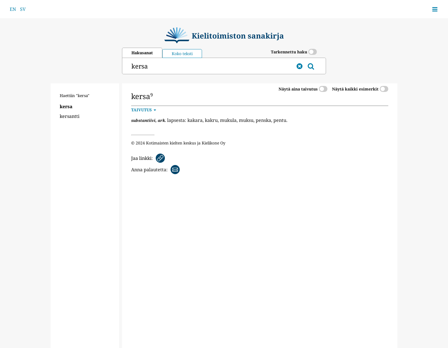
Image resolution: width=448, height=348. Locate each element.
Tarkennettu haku (294, 52)
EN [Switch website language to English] (13, 9)
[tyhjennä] (299, 66)
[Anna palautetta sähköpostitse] (155, 169)
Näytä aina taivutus (303, 89)
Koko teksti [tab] (182, 53)
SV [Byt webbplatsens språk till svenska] (23, 9)
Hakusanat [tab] (142, 52)
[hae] (208, 66)
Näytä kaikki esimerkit (360, 89)
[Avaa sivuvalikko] (435, 9)
